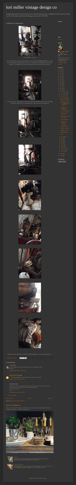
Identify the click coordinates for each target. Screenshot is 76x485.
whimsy (15, 457)
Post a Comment (12, 395)
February (63, 149)
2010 (61, 90)
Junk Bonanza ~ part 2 (64, 113)
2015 (61, 80)
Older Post (50, 398)
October (63, 96)
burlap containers (65, 128)
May (62, 143)
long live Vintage (65, 99)
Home (30, 398)
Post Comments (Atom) (18, 400)
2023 (61, 69)
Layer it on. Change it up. (13, 405)
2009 (61, 153)
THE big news (64, 126)
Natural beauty (64, 132)
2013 (61, 84)
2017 (61, 76)
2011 (61, 88)
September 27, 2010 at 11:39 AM (17, 392)
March (62, 147)
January (63, 151)
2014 (61, 82)
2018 (61, 73)
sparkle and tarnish (18, 464)
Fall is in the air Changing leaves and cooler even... (65, 103)
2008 (61, 155)
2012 (61, 86)
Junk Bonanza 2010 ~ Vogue (65, 117)
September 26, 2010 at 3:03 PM (17, 379)
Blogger (45, 478)
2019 (61, 71)
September (64, 98)
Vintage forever (65, 130)
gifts (62, 134)
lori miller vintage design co (31, 7)
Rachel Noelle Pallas (14, 375)
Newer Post (9, 398)
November (63, 94)
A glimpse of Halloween (64, 108)
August (63, 136)
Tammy (11, 365)
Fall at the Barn (64, 119)
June (62, 141)
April (62, 145)
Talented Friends (65, 111)
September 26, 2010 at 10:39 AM (17, 370)
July (62, 138)
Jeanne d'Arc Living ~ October (64, 123)
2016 (61, 78)
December (63, 92)
